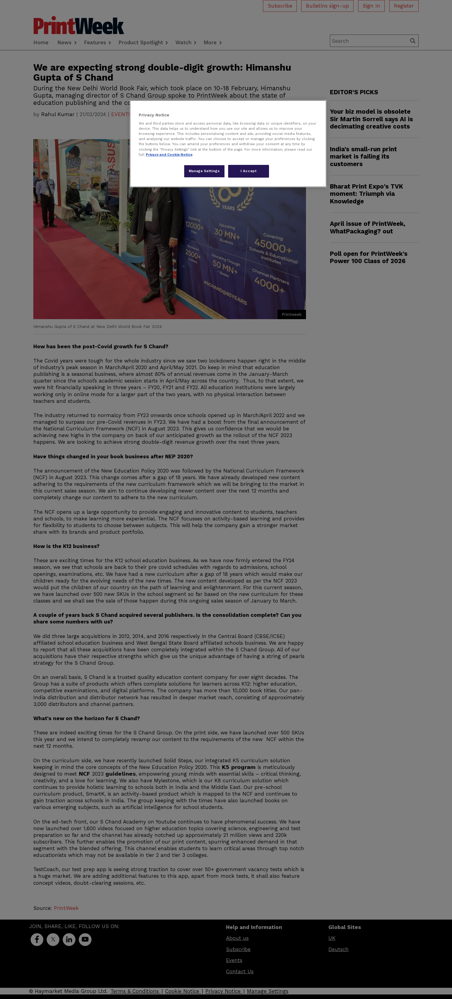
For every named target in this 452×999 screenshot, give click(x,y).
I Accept (249, 171)
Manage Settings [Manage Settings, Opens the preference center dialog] (204, 171)
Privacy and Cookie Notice (169, 154)
